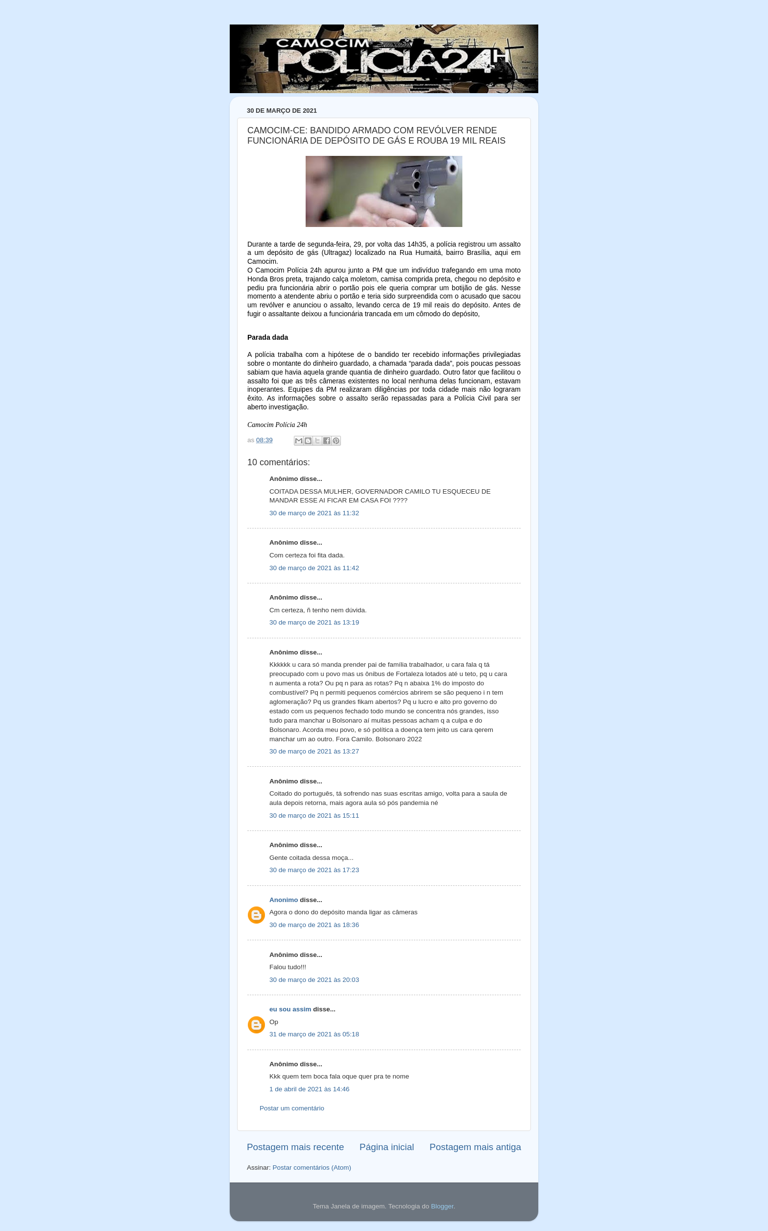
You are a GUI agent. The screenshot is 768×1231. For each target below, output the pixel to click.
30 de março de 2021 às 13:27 (314, 751)
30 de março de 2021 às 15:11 (314, 815)
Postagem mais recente (295, 1147)
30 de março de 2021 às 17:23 (314, 870)
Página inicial (387, 1147)
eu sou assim (290, 1009)
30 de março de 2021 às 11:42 (314, 568)
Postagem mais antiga (475, 1147)
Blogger (442, 1206)
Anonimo (283, 900)
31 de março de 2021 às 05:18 (314, 1034)
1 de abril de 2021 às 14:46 (309, 1089)
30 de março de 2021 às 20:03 (314, 979)
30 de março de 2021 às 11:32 (314, 513)
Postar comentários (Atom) (312, 1167)
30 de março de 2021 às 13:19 (314, 622)
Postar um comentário (292, 1108)
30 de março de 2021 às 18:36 (314, 925)
